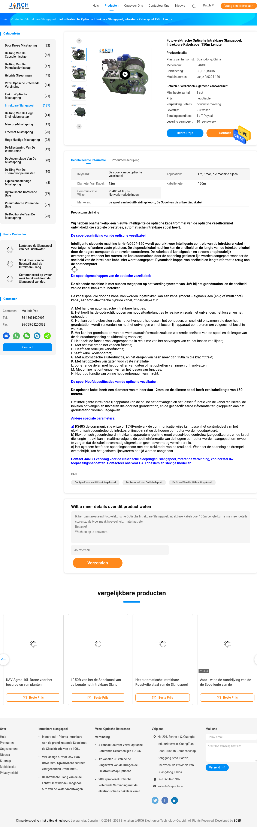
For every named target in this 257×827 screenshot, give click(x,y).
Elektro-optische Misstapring (27, 96)
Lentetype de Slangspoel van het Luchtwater (35, 247)
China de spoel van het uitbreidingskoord (43, 820)
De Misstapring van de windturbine (27, 149)
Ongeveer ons (9, 748)
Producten (7, 742)
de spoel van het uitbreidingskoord (95, 482)
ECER (237, 820)
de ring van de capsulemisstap (27, 54)
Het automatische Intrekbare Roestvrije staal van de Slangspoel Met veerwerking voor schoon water (162, 684)
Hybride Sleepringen (27, 75)
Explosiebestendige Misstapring (27, 182)
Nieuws (5, 754)
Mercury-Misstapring (27, 124)
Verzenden (97, 562)
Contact (27, 347)
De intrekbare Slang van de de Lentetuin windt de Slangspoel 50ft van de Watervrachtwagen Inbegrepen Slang (62, 783)
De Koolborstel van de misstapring (27, 216)
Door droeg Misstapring (27, 45)
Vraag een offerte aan (238, 6)
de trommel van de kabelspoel (144, 482)
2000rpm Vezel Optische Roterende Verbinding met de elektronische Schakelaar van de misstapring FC (120, 785)
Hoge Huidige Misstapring (27, 140)
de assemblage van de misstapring (27, 160)
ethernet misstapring (27, 132)
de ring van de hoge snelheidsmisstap (27, 114)
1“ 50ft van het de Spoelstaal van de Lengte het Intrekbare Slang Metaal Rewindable (96, 684)
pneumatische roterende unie (27, 204)
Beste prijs (185, 133)
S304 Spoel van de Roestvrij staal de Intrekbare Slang (31, 264)
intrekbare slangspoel (27, 105)
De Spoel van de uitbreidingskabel (192, 482)
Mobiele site (8, 766)
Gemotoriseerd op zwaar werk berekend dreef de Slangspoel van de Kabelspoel (35, 278)
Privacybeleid (9, 772)
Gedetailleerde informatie (88, 160)
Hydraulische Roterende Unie (27, 193)
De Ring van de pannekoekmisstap (27, 66)
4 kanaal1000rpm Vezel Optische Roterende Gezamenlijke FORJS (121, 748)
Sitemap (5, 760)
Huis (3, 736)
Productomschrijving (125, 160)
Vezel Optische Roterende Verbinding (27, 84)
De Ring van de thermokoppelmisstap (27, 171)
